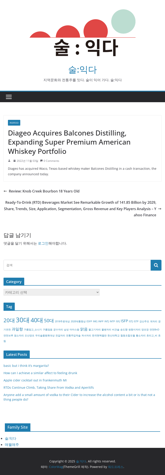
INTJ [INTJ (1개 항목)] (106, 321)
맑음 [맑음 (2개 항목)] (84, 329)
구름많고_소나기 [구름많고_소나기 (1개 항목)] (33, 329)
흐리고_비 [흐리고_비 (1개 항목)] (151, 335)
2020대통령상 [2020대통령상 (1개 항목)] (78, 321)
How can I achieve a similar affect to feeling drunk (40, 373)
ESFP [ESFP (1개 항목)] (89, 321)
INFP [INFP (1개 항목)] (101, 321)
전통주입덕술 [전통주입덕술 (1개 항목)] (73, 335)
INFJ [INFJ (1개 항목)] (95, 321)
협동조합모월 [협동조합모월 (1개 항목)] (128, 335)
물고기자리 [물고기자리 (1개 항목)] (95, 329)
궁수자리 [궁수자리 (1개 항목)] (58, 329)
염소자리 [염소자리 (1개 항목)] (19, 335)
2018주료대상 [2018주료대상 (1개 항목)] (62, 321)
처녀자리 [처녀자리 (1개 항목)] (86, 335)
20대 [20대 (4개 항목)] (9, 320)
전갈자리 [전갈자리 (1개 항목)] (60, 335)
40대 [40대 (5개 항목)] (37, 320)
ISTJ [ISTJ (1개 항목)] (131, 321)
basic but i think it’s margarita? (26, 366)
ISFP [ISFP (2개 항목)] (124, 320)
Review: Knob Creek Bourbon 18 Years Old (42, 191)
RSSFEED (14, 122)
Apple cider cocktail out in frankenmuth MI (35, 380)
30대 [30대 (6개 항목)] (23, 319)
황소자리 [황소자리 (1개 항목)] (141, 335)
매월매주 (12, 444)
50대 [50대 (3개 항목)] (49, 320)
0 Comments (49, 161)
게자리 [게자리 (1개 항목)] (153, 321)
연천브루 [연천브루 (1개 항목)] (8, 335)
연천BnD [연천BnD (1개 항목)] (154, 329)
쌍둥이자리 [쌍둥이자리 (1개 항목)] (134, 329)
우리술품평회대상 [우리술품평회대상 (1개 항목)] (45, 335)
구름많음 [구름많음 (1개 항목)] (47, 329)
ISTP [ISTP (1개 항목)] (136, 321)
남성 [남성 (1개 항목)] (66, 329)
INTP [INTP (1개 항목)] (112, 321)
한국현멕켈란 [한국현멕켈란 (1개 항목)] (99, 335)
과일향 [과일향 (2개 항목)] (17, 329)
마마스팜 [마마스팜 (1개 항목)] (74, 329)
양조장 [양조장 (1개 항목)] (145, 329)
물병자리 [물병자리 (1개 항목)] (106, 329)
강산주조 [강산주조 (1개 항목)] (144, 321)
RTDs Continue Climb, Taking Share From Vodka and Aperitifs (49, 387)
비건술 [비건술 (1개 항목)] (115, 329)
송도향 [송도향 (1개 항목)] (124, 329)
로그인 (43, 243)
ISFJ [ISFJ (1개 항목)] (118, 321)
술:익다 (82, 69)
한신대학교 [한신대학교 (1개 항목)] (114, 335)
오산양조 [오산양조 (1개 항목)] (29, 335)
